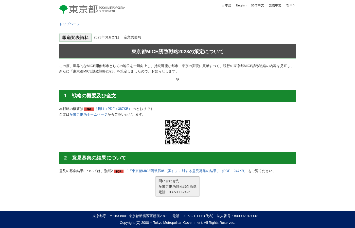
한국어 (291, 5)
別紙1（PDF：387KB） (113, 109)
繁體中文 (275, 5)
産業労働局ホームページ (88, 114)
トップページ (69, 24)
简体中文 (257, 5)
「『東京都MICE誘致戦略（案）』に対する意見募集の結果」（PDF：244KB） (186, 171)
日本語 (226, 5)
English (241, 5)
